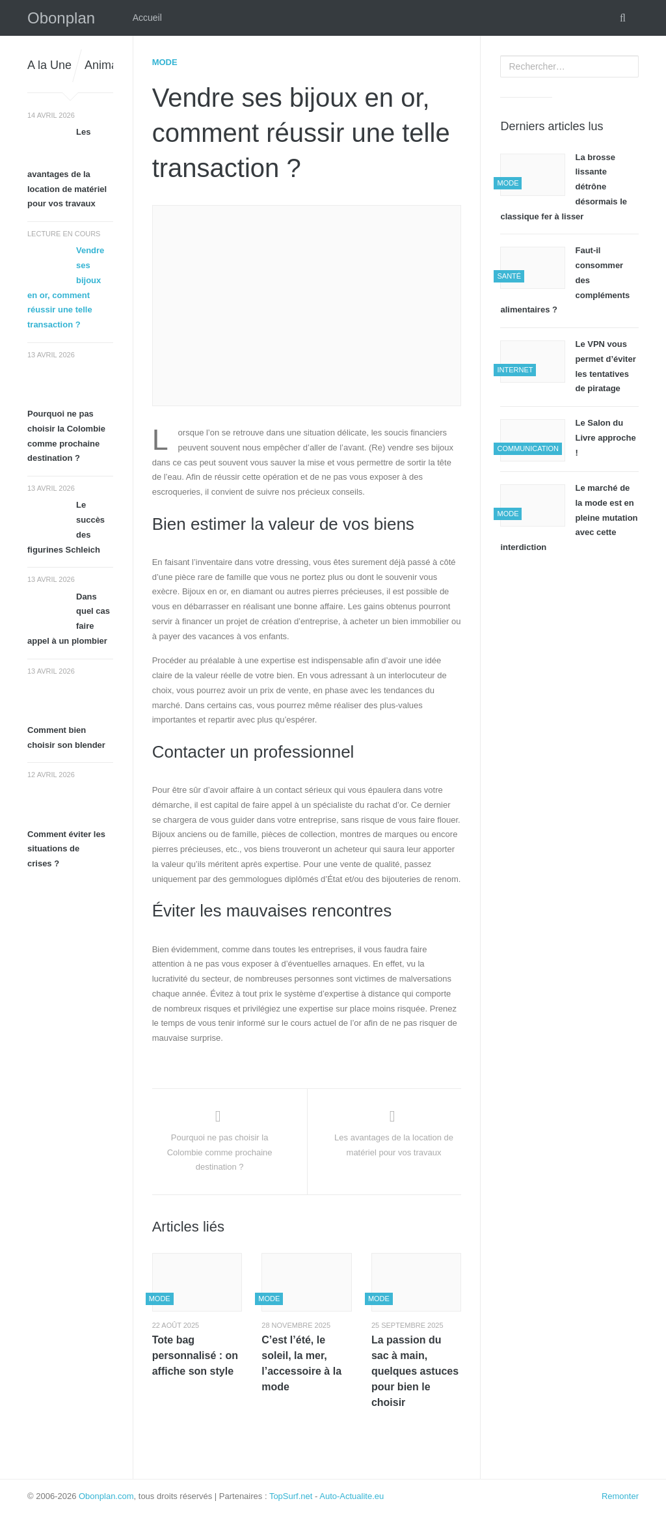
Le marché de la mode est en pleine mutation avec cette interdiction (568, 517)
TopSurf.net (291, 1496)
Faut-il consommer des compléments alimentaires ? (565, 279)
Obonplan (61, 18)
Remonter (620, 1496)
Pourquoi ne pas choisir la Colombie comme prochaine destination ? (66, 436)
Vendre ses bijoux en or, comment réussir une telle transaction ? (65, 287)
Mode (165, 62)
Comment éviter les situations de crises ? (66, 849)
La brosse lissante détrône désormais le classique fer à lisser (563, 186)
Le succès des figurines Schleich (66, 527)
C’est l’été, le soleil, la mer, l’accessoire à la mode (301, 1363)
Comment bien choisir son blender (66, 737)
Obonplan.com (106, 1496)
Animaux (107, 65)
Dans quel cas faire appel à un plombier (68, 619)
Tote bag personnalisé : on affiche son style (195, 1355)
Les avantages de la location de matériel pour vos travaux (67, 168)
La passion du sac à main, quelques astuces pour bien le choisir (415, 1371)
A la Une (49, 65)
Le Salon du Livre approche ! (605, 438)
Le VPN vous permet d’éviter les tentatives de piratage (605, 366)
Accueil (147, 17)
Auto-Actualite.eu (351, 1496)
